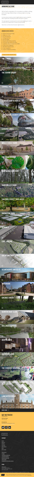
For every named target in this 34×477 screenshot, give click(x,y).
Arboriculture (4, 452)
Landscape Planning (5, 456)
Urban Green (5, 2)
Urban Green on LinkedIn (9, 427)
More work (4, 410)
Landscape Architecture (6, 455)
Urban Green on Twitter (3, 427)
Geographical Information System (8, 460)
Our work (3, 445)
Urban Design (4, 459)
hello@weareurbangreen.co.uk (8, 423)
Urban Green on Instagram (6, 427)
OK (3, 475)
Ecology (3, 453)
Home (3, 440)
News (3, 448)
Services (3, 443)
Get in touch (4, 449)
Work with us (4, 446)
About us (3, 442)
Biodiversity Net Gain (5, 458)
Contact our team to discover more (9, 54)
